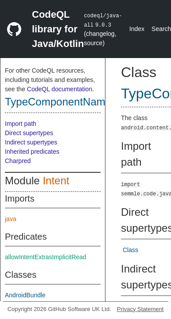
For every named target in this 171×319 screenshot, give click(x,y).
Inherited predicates (32, 151)
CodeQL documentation (59, 89)
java (10, 218)
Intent (56, 181)
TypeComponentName (58, 102)
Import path (20, 123)
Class (130, 249)
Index (136, 28)
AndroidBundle (25, 295)
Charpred (18, 160)
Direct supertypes (29, 132)
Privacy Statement (140, 309)
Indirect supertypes (31, 142)
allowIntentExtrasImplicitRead (45, 257)
